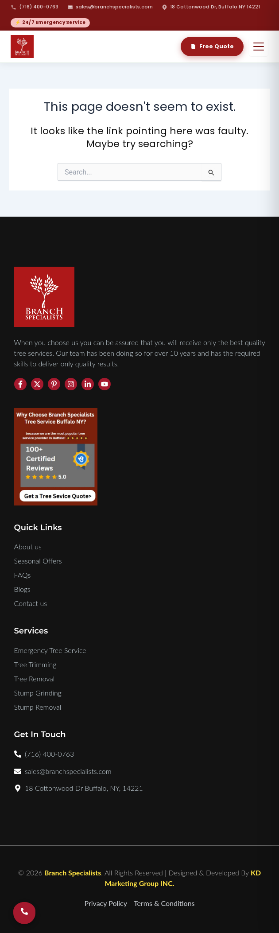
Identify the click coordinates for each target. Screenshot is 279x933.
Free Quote (212, 46)
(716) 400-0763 (34, 7)
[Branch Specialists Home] (22, 46)
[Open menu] (258, 46)
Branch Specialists (72, 872)
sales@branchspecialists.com (110, 7)
